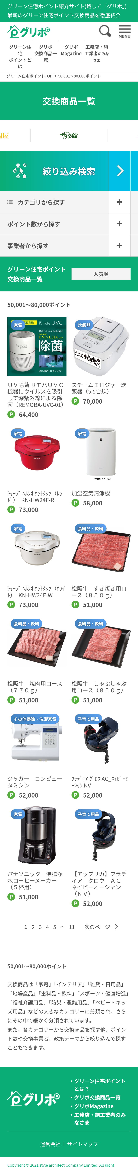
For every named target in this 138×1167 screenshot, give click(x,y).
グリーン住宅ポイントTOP (29, 76)
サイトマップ (82, 1144)
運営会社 (50, 1144)
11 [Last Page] (72, 926)
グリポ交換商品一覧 (45, 53)
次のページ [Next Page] (97, 926)
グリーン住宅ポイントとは (20, 56)
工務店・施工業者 (96, 53)
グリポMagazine (71, 50)
